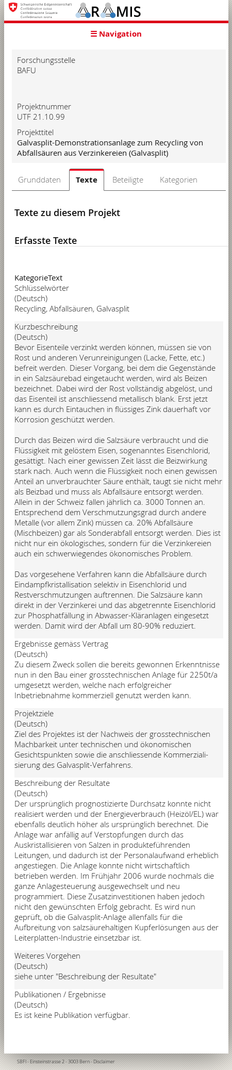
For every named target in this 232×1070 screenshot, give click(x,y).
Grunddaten (39, 179)
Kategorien (178, 179)
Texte (86, 179)
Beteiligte (127, 179)
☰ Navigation (116, 33)
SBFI (21, 1062)
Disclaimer (104, 1062)
